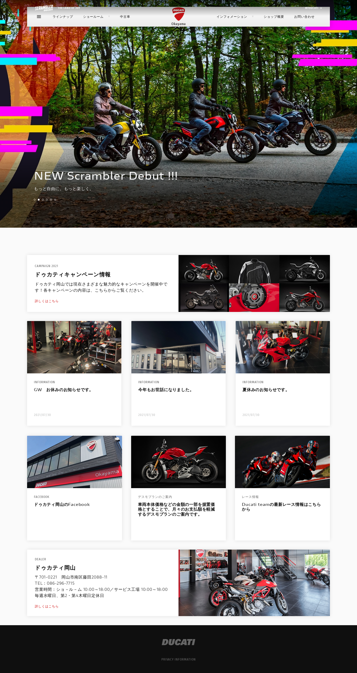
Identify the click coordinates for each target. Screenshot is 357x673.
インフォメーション (235, 28)
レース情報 (250, 497)
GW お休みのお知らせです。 (63, 389)
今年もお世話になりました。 (166, 389)
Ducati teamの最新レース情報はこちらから (281, 507)
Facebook (41, 497)
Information (44, 382)
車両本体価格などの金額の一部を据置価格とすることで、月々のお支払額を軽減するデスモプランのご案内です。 (176, 509)
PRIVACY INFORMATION (178, 659)
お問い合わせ (304, 28)
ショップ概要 (274, 28)
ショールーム (96, 28)
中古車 (125, 28)
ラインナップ (63, 28)
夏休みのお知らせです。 (266, 389)
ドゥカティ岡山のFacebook (62, 504)
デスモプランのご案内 (155, 497)
